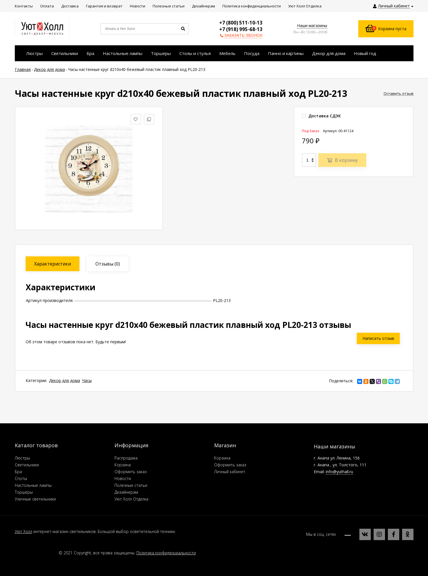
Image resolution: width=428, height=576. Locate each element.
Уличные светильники (35, 499)
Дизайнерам (126, 492)
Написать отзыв (378, 338)
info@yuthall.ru (339, 471)
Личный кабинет (229, 471)
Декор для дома (64, 380)
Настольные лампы (33, 485)
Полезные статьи (130, 485)
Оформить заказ (130, 471)
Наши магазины (312, 25)
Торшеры (24, 492)
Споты (21, 478)
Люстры (22, 458)
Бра (18, 471)
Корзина (122, 464)
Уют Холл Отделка (131, 499)
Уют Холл (23, 531)
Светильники (27, 464)
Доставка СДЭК (321, 116)
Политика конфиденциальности (166, 552)
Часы (87, 380)
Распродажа (126, 458)
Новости (122, 478)
